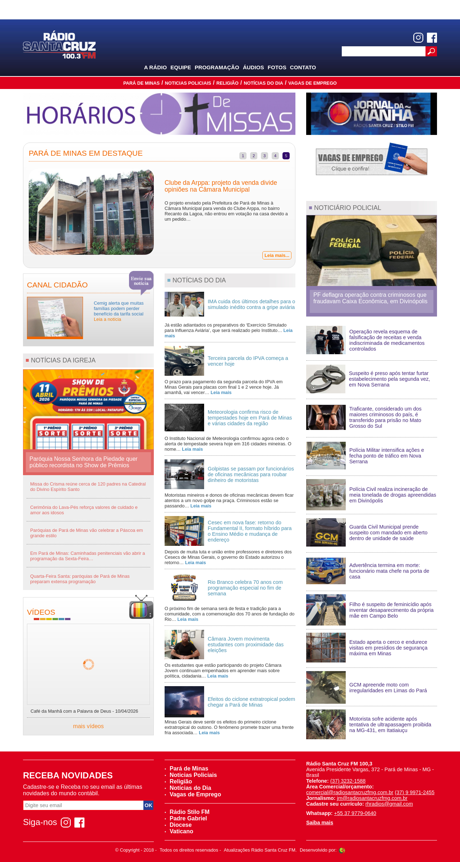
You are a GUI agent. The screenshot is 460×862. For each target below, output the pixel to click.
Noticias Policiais (188, 83)
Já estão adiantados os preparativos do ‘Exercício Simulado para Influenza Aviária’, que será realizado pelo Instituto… (229, 330)
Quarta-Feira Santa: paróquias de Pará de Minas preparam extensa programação (80, 578)
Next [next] (300, 212)
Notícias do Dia (263, 83)
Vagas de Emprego (312, 83)
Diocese (178, 825)
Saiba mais (319, 822)
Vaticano (179, 831)
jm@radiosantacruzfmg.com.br (372, 798)
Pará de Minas (141, 83)
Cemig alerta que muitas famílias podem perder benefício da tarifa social (119, 311)
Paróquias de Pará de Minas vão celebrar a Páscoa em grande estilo (86, 533)
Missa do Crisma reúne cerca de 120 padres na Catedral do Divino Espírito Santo (88, 486)
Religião (227, 83)
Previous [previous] (18, 212)
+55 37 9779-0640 (355, 813)
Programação (217, 67)
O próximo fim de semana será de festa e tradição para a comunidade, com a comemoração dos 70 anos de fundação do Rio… (229, 614)
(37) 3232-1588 (347, 781)
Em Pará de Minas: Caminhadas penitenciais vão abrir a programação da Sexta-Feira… (87, 556)
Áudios (253, 67)
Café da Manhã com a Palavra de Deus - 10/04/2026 (84, 711)
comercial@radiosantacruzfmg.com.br (350, 792)
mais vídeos (88, 726)
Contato (303, 67)
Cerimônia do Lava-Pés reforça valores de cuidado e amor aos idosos (84, 510)
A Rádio (155, 67)
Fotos (277, 67)
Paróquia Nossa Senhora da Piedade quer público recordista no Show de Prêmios (83, 462)
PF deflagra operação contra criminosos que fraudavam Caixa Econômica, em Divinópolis (370, 298)
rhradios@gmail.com (389, 804)
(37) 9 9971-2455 (414, 792)
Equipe (180, 67)
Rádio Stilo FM (187, 812)
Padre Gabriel (186, 818)
